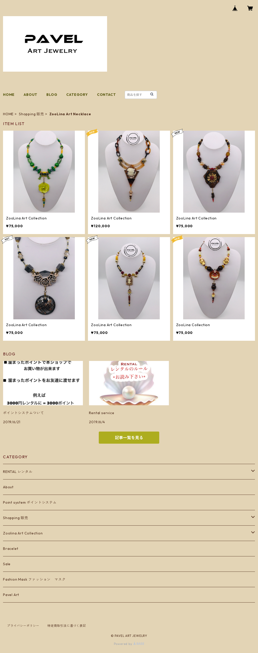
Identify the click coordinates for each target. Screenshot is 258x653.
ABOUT (30, 94)
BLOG (51, 94)
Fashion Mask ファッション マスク (34, 579)
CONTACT (106, 94)
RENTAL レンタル (18, 471)
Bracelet (10, 548)
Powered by (129, 644)
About (8, 487)
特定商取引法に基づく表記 (66, 626)
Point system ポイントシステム (30, 502)
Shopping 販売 (31, 114)
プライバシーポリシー (23, 626)
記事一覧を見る (129, 437)
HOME (9, 94)
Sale (7, 564)
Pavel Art (11, 594)
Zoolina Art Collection (23, 533)
